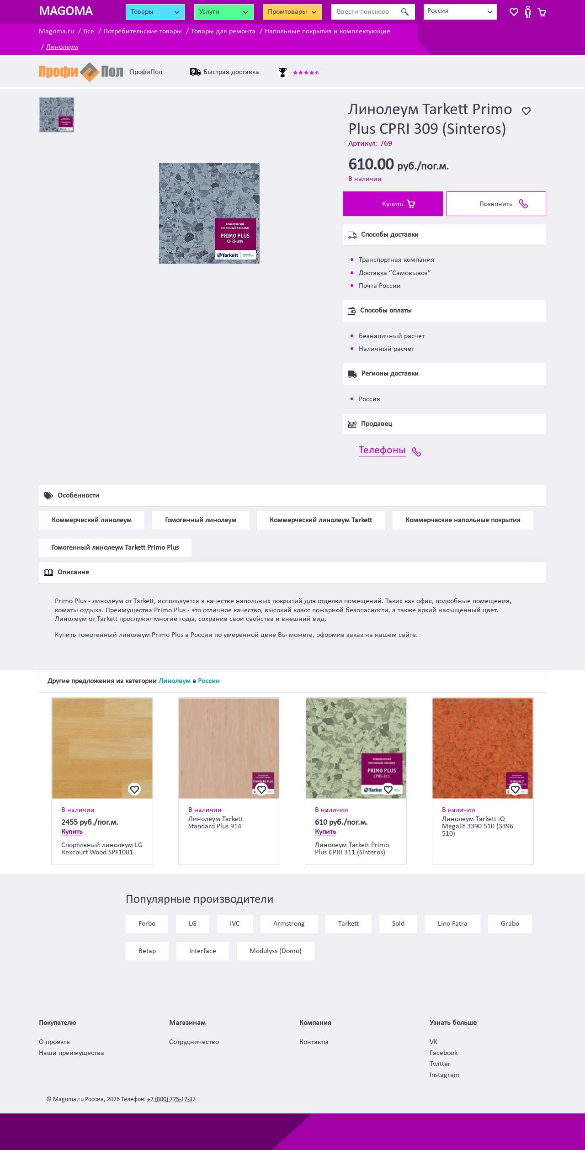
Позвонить (496, 204)
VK (433, 1042)
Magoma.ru (56, 31)
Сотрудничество (194, 1042)
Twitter (440, 1064)
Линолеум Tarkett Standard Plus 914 (215, 823)
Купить (393, 204)
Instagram (445, 1075)
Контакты (314, 1042)
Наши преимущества (71, 1053)
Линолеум (62, 47)
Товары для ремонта (223, 31)
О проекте (54, 1042)
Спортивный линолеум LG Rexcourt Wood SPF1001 (102, 849)
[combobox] (460, 12)
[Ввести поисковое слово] (363, 12)
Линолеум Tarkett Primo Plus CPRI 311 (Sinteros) (352, 849)
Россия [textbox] (438, 11)
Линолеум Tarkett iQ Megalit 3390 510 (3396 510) (477, 826)
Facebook (443, 1053)
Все (88, 31)
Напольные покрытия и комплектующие (327, 31)
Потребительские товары (142, 31)
